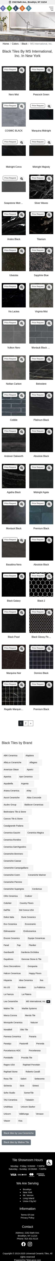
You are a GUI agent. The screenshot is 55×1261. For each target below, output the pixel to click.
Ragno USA (11, 1065)
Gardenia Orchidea (32, 952)
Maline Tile (11, 1008)
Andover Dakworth (13, 456)
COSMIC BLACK (14, 130)
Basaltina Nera (13, 564)
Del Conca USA (28, 910)
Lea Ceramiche (13, 1001)
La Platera (28, 994)
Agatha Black (14, 492)
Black (24, 44)
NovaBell (10, 1029)
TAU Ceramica (13, 1100)
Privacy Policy (27, 1217)
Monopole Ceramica (15, 1022)
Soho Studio (12, 1093)
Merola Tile (32, 1015)
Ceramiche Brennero (15, 854)
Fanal (8, 945)
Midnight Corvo (14, 167)
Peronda (42, 1043)
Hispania (9, 980)
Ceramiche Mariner (39, 875)
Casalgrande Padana (16, 826)
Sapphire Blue (41, 275)
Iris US (9, 987)
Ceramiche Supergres (16, 889)
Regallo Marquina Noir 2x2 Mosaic (13, 709)
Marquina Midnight (41, 130)
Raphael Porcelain (33, 1065)
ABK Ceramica (13, 755)
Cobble (13, 420)
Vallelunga (25, 1114)
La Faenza (11, 994)
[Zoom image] (22, 70)
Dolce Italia (10, 917)
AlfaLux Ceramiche (15, 762)
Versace (42, 1114)
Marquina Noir (13, 673)
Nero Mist (14, 94)
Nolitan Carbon (14, 384)
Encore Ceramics (14, 938)
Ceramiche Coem (14, 875)
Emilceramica (31, 931)
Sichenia (10, 1085)
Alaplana (31, 755)
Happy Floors (37, 973)
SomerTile (31, 1093)
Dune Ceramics (30, 917)
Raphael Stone (13, 1071)
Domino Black (41, 673)
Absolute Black (41, 456)
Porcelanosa (37, 1050)
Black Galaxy (14, 601)
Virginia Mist (41, 311)
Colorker (10, 903)
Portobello (10, 1057)
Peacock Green (41, 94)
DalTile (9, 910)
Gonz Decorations (14, 966)
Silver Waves (41, 203)
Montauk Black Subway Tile (41, 347)
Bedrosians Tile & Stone (17, 812)
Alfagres (35, 762)
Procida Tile (29, 1057)
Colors (15, 44)
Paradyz (10, 1043)
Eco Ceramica (12, 924)
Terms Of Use (27, 1214)
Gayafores (11, 959)
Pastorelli (25, 1043)
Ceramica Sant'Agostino (17, 847)
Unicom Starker (30, 1107)
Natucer (36, 1022)
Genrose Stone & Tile (34, 959)
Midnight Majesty (41, 167)
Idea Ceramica (27, 980)
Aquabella (10, 783)
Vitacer (9, 1121)
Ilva (43, 980)
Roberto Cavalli (34, 1071)
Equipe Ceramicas (38, 938)
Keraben (24, 987)
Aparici (32, 769)
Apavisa (9, 776)
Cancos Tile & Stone (15, 818)
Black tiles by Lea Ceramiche (19, 1133)
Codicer (31, 896)
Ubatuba (13, 275)
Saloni (26, 1079)
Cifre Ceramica (12, 896)
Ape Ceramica (28, 776)
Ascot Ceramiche (13, 797)
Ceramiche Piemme (15, 882)
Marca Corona (12, 1015)
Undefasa (10, 1107)
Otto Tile (26, 1029)
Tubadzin (31, 1100)
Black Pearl (14, 637)
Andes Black (13, 239)
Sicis (24, 1085)
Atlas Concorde (36, 797)
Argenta (27, 783)
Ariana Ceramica (13, 790)
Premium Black (41, 528)
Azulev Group (12, 804)
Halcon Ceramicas (14, 973)
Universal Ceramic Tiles (37, 1253)
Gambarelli (10, 952)
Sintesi (37, 1085)
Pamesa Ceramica (14, 1036)
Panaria (35, 1036)
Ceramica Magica (38, 833)
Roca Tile (10, 1079)
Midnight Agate (41, 492)
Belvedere (41, 384)
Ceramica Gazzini (14, 833)
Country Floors (29, 903)
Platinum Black (41, 420)
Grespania (35, 966)
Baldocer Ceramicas (36, 804)
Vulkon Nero (13, 347)
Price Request (10, 69)
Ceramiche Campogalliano (18, 868)
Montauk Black (13, 528)
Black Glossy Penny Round (41, 637)
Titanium (41, 239)
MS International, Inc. (38, 1001)
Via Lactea (13, 311)
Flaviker (34, 945)
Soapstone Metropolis (13, 203)
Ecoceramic (32, 924)
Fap (21, 945)
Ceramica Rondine (14, 840)
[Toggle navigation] (51, 8)
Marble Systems (32, 1008)
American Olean (13, 769)
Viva (22, 1121)
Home (6, 44)
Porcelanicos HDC (14, 1050)
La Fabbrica (42, 987)
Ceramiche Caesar (14, 861)
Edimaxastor (12, 931)
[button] (49, 1162)
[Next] (30, 723)
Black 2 (41, 601)
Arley (31, 790)
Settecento (41, 1079)
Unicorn (9, 1114)
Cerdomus (39, 889)
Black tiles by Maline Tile (16, 1142)
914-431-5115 (31, 1238)
